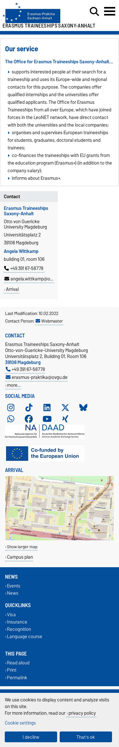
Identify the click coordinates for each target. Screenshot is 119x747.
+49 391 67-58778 (23, 268)
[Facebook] (29, 418)
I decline (31, 737)
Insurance (17, 621)
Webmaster (49, 321)
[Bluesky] (83, 407)
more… (14, 385)
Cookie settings (20, 723)
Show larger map (22, 546)
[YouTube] (47, 418)
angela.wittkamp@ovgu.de (33, 279)
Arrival (12, 289)
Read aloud (18, 663)
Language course (24, 636)
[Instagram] (11, 407)
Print (12, 670)
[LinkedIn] (47, 407)
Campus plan (20, 557)
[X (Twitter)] (65, 407)
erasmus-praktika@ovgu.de (37, 377)
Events (13, 586)
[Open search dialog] (94, 11)
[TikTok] (29, 407)
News (12, 593)
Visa (11, 614)
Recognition (19, 629)
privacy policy (82, 713)
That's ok (85, 737)
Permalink (17, 677)
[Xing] (65, 418)
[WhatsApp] (11, 418)
